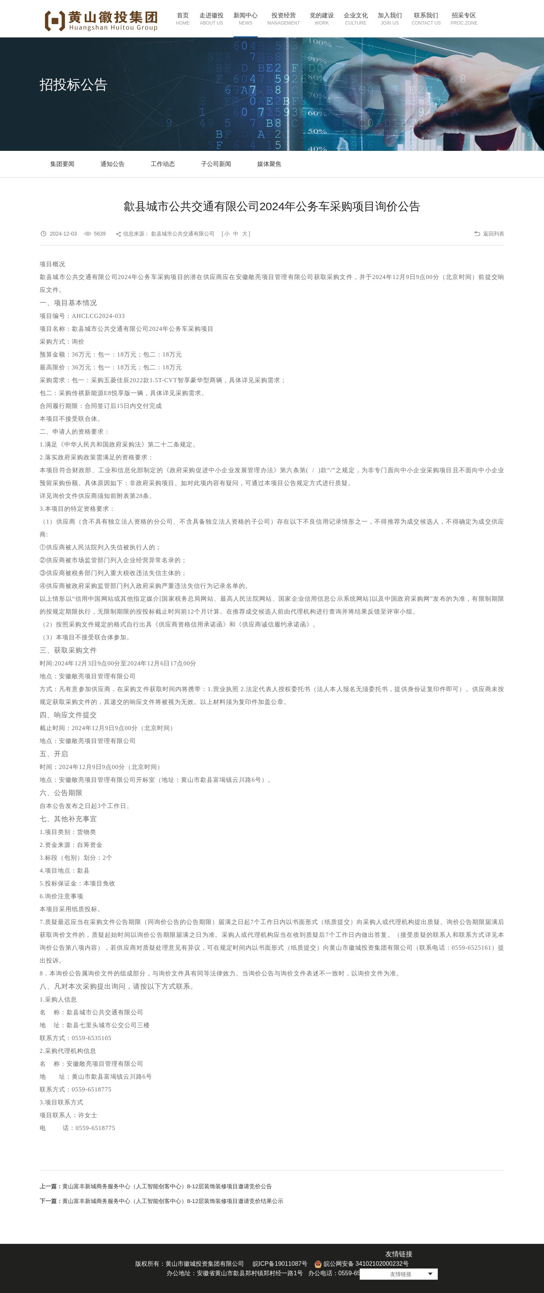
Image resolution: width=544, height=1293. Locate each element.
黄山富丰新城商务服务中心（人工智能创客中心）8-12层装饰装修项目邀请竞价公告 (167, 1186)
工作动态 (163, 164)
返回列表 (493, 234)
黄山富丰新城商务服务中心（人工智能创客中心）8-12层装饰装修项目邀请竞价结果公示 (172, 1201)
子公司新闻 (216, 164)
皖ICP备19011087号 (280, 1263)
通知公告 (112, 164)
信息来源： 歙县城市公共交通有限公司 (169, 234)
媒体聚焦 (269, 164)
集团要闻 (62, 164)
